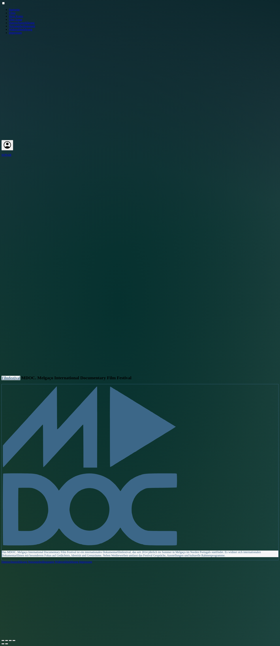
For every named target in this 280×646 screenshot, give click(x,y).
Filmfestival (11, 378)
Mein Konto (16, 16)
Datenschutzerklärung (21, 22)
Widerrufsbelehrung (20, 29)
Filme (12, 12)
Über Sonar (15, 19)
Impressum (15, 32)
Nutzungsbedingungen (22, 26)
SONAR (6, 154)
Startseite (14, 9)
